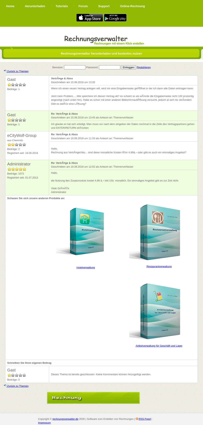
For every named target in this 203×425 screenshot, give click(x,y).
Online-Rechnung (132, 6)
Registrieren (144, 67)
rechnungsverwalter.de (65, 418)
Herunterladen (35, 6)
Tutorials (62, 6)
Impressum (44, 422)
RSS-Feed (145, 418)
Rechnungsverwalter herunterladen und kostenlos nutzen (101, 53)
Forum (83, 6)
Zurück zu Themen (16, 71)
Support (104, 6)
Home (10, 6)
